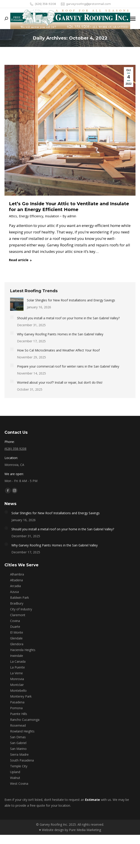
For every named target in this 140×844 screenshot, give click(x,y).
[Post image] (17, 304)
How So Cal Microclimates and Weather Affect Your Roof (58, 350)
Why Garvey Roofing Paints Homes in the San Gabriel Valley (60, 334)
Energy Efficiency (31, 216)
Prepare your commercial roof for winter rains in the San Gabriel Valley (68, 366)
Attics (13, 216)
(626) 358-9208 (42, 4)
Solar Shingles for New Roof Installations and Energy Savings (71, 300)
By (69, 216)
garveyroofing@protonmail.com (85, 4)
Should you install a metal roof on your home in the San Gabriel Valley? (68, 318)
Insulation (52, 216)
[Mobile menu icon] (133, 18)
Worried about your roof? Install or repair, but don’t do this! (59, 382)
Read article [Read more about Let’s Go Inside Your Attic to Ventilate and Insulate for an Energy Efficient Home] (20, 260)
